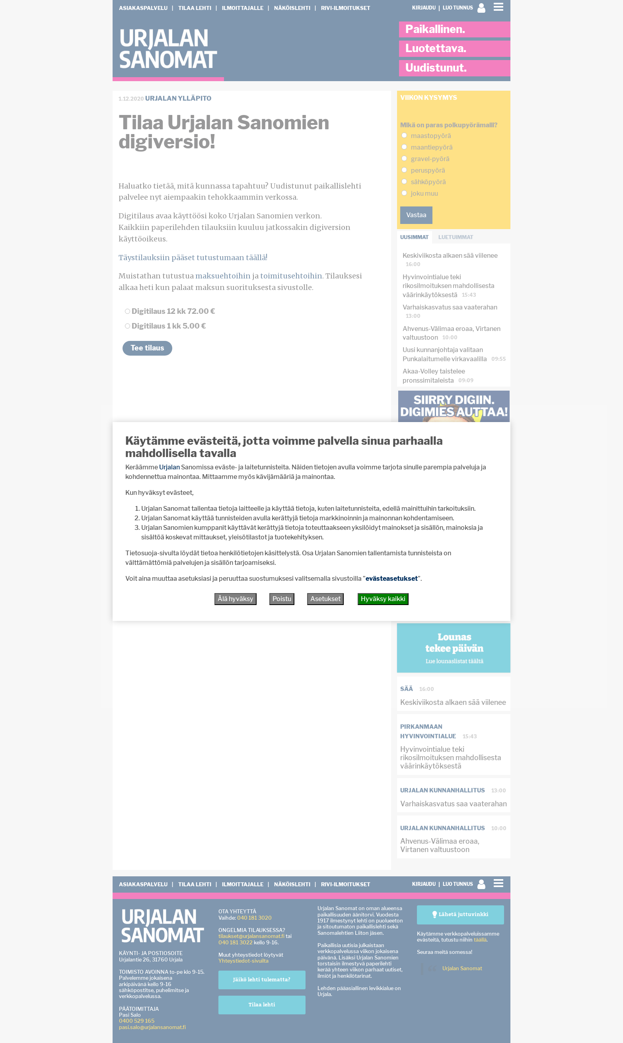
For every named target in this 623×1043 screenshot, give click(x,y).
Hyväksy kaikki (383, 599)
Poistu (282, 599)
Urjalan (169, 467)
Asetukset (325, 599)
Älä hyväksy (235, 599)
